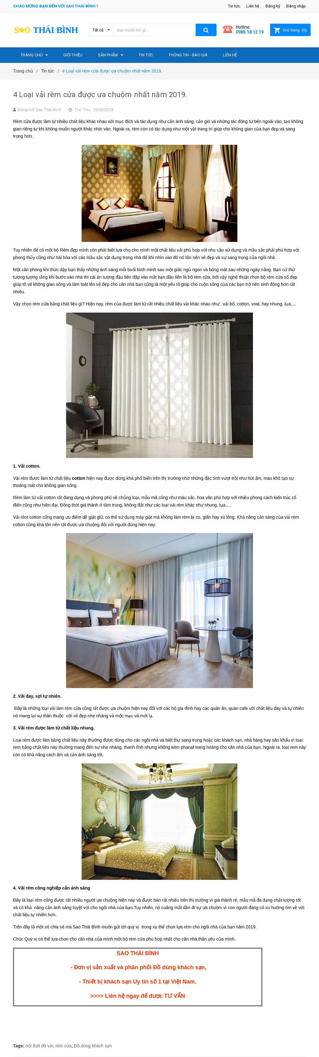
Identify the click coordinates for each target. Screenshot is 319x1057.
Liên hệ (252, 6)
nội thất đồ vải (39, 1045)
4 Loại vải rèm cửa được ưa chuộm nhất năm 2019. (100, 94)
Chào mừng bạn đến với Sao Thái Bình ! (55, 6)
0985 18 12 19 (250, 32)
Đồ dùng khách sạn (93, 1045)
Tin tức (234, 6)
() (290, 30)
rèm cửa (63, 1045)
